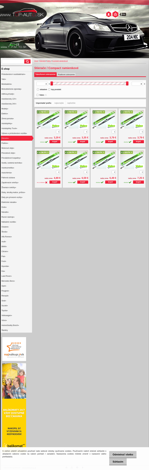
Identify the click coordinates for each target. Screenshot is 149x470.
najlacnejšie (59, 103)
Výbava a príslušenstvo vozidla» (14, 133)
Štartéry (4, 330)
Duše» (4, 207)
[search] (27, 61)
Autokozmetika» (7, 168)
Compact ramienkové (60, 61)
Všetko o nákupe (110, 7)
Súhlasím (117, 461)
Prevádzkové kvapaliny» (11, 158)
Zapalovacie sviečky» (9, 183)
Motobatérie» (6, 84)
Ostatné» (5, 227)
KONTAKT (127, 7)
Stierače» (5, 138)
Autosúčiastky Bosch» (10, 325)
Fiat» (3, 256)
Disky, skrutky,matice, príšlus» (13, 192)
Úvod (36, 61)
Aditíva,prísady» (7, 94)
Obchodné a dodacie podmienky (68, 7)
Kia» (3, 271)
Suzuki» (4, 306)
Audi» (3, 242)
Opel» (3, 286)
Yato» (3, 79)
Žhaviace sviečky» (8, 187)
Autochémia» (6, 173)
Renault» (5, 296)
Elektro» (4, 114)
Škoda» (4, 232)
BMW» (4, 247)
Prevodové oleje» (8, 153)
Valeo (49, 61)
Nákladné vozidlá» (8, 222)
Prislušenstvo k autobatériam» (13, 74)
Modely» (4, 109)
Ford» (3, 261)
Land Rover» (6, 276)
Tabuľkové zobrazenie (45, 74)
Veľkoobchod (92, 7)
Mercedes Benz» (8, 281)
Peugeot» (5, 291)
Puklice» (4, 143)
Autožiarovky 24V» (8, 104)
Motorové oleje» (7, 148)
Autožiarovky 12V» (8, 99)
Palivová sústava (8, 178)
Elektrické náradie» (9, 202)
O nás (47, 7)
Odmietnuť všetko (122, 454)
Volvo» (4, 320)
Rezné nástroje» (7, 217)
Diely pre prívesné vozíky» (11, 197)
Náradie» (5, 212)
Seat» (3, 301)
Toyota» (4, 311)
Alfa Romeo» (6, 237)
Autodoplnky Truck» (9, 128)
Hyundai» (5, 266)
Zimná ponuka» (7, 119)
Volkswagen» (6, 315)
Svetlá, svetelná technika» (11, 163)
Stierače (43, 61)
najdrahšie (71, 103)
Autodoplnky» (6, 123)
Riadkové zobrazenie (66, 75)
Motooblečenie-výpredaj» (11, 89)
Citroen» (4, 251)
